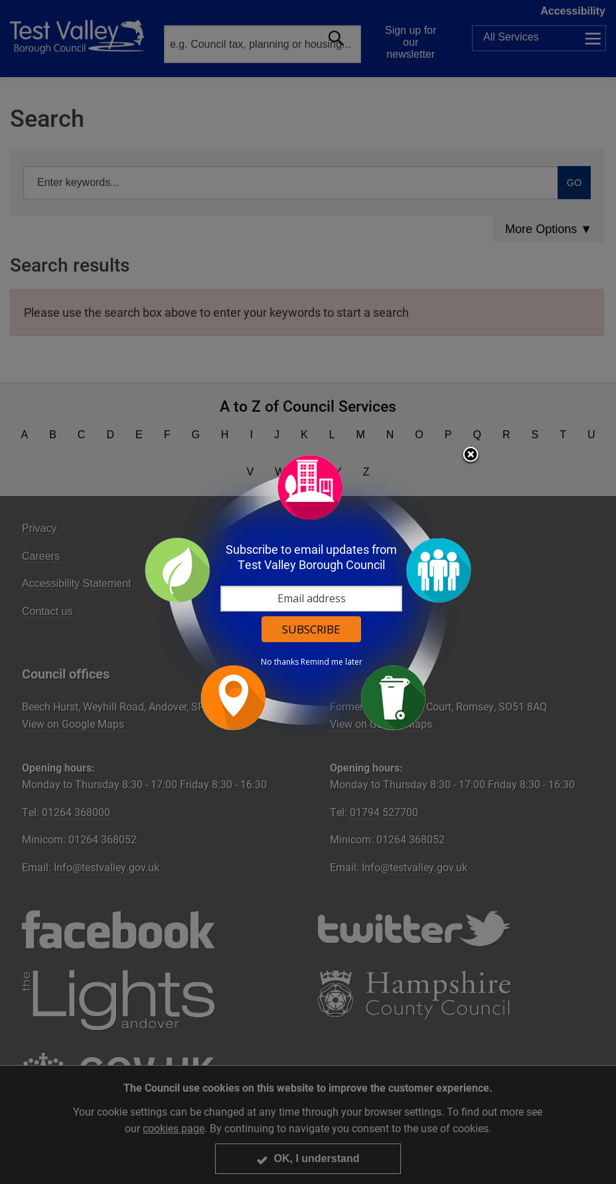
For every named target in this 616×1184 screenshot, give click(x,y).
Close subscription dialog (471, 455)
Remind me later (331, 662)
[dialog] (308, 592)
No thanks (280, 662)
